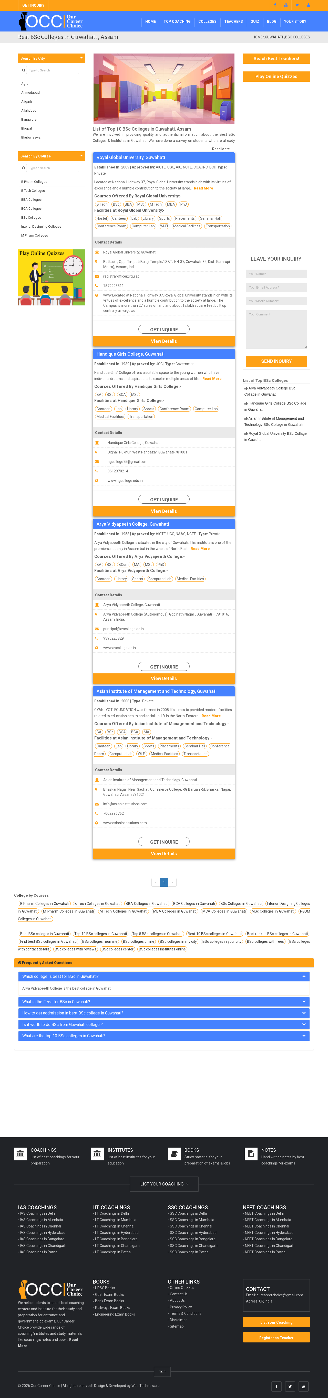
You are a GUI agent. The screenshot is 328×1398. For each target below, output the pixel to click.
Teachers (233, 21)
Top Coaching (177, 21)
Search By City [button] (32, 58)
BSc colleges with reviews (75, 949)
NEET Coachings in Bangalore (268, 1239)
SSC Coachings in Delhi (188, 1213)
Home (150, 21)
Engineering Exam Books (115, 1314)
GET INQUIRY (33, 5)
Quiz (255, 21)
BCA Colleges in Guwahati (194, 904)
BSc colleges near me (100, 941)
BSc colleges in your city (221, 941)
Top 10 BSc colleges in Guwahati (100, 934)
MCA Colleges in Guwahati (224, 911)
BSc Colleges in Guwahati (241, 904)
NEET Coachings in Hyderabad (269, 1233)
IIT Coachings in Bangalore (116, 1239)
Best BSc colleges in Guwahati (44, 934)
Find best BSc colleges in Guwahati (48, 941)
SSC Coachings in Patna (189, 1252)
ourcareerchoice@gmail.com (280, 1295)
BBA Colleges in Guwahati (147, 904)
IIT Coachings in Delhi (112, 1213)
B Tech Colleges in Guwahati (97, 904)
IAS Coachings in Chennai (40, 1226)
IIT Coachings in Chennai (114, 1226)
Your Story (295, 21)
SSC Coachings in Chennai (191, 1226)
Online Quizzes (182, 1288)
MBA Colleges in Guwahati (175, 911)
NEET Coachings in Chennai (267, 1226)
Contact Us (179, 1294)
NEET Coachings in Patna (265, 1252)
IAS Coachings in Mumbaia (41, 1220)
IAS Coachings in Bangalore (42, 1239)
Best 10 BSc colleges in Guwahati (214, 934)
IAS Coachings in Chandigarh (43, 1246)
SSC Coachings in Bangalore (193, 1239)
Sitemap (177, 1326)
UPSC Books (105, 1288)
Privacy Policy (181, 1307)
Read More (221, 149)
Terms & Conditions (185, 1313)
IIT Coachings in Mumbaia (115, 1220)
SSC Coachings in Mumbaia (192, 1220)
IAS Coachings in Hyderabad (42, 1233)
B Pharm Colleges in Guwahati (44, 904)
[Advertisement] (276, 166)
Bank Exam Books (109, 1301)
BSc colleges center (118, 949)
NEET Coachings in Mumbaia (268, 1220)
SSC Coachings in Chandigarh (194, 1246)
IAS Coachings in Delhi (38, 1213)
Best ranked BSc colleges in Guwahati (277, 934)
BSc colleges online (138, 941)
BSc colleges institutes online (162, 949)
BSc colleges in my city (178, 941)
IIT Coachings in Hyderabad (117, 1233)
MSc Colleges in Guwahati (273, 911)
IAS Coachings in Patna (38, 1252)
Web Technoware (145, 1386)
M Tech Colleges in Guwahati (123, 911)
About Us (177, 1300)
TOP (162, 1372)
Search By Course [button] (35, 156)
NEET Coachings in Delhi (264, 1213)
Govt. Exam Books (109, 1295)
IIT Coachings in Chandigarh (117, 1246)
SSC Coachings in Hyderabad (193, 1233)
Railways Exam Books (112, 1308)
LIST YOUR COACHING (164, 1184)
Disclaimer (178, 1320)
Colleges (207, 21)
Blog (271, 21)
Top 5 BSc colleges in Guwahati (157, 934)
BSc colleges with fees (265, 941)
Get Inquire (164, 329)
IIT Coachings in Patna (113, 1252)
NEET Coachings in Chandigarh (269, 1246)
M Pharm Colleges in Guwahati (68, 911)
